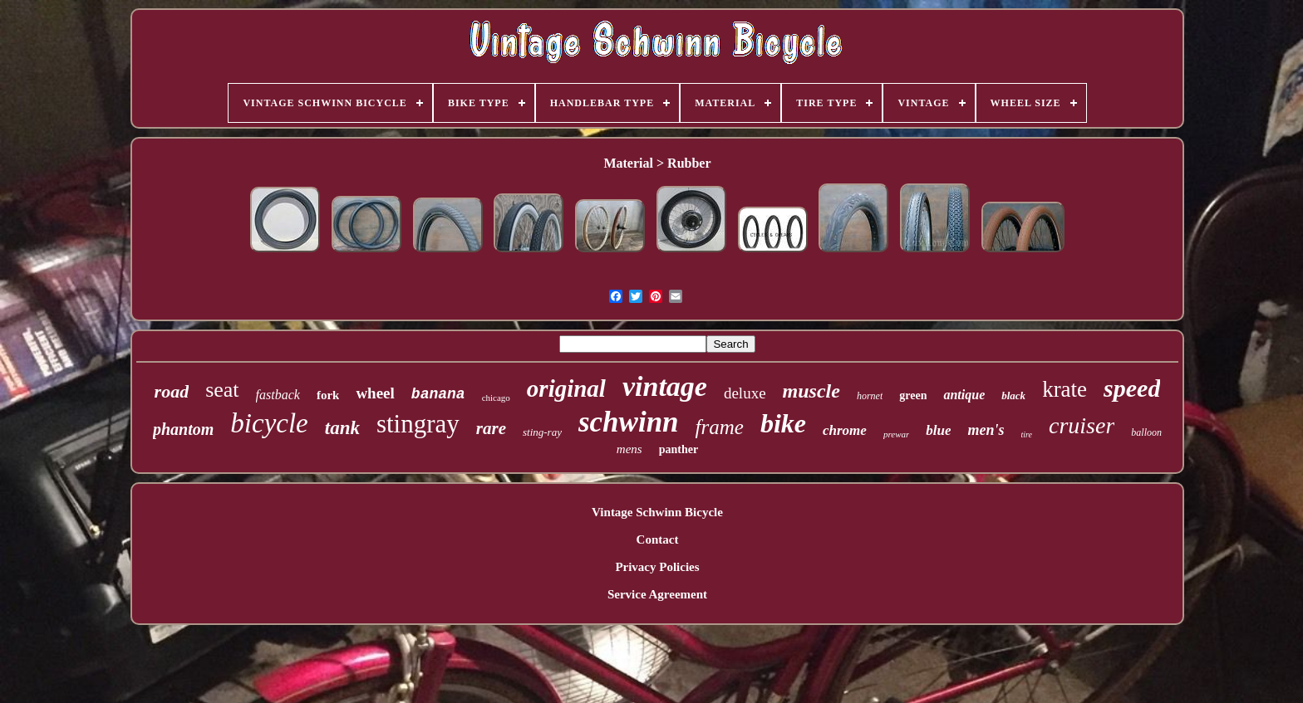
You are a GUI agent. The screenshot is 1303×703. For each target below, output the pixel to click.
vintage (664, 386)
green (913, 395)
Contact (658, 539)
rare (491, 428)
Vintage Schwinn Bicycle (657, 512)
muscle (811, 391)
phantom (183, 429)
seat (221, 390)
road (172, 391)
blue (938, 430)
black (1013, 395)
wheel (375, 393)
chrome (845, 430)
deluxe (745, 393)
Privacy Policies (657, 567)
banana (438, 394)
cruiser (1081, 425)
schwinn (628, 422)
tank (342, 427)
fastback (278, 395)
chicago (496, 398)
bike (783, 423)
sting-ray (542, 432)
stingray (418, 423)
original (566, 388)
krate (1064, 389)
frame (720, 427)
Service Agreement (657, 594)
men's (985, 430)
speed (1132, 388)
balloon (1146, 432)
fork (328, 395)
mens (629, 449)
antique (964, 395)
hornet (870, 396)
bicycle (268, 423)
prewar (896, 434)
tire (1027, 434)
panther (678, 449)
